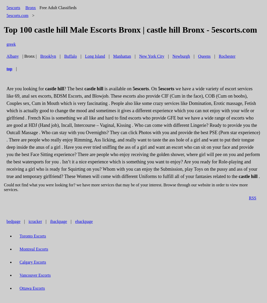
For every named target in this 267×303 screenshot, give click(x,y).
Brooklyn (48, 56)
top (9, 69)
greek (11, 44)
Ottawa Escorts (32, 288)
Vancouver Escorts (35, 275)
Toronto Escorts (33, 236)
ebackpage (84, 221)
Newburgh (181, 56)
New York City (151, 56)
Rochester (227, 56)
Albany (13, 56)
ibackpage (58, 221)
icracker (35, 221)
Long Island (95, 56)
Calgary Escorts (33, 262)
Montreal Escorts (34, 249)
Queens (204, 56)
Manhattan (122, 56)
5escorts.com (17, 15)
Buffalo (70, 56)
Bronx (30, 7)
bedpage (13, 221)
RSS (252, 198)
